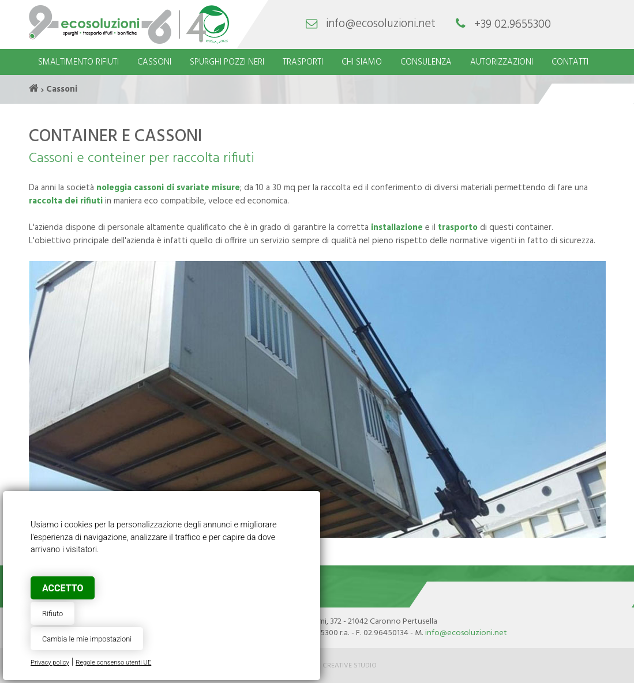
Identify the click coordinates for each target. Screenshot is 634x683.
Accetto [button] (62, 588)
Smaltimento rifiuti (78, 62)
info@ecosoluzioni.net (381, 24)
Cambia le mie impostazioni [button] (87, 639)
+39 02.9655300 (512, 24)
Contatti (570, 62)
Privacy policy (50, 662)
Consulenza (426, 62)
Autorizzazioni (501, 62)
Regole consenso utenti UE (113, 662)
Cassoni (154, 62)
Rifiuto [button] (52, 613)
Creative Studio (349, 665)
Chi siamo (362, 62)
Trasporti (303, 62)
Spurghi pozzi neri (227, 62)
